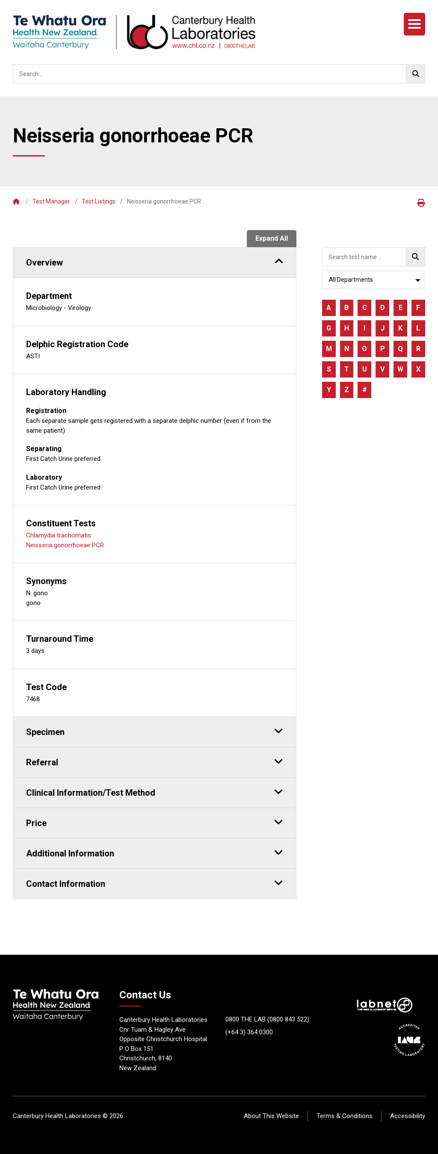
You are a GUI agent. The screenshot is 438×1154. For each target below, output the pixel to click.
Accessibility (407, 1116)
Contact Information (154, 882)
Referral (154, 761)
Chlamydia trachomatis (58, 535)
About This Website (271, 1116)
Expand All (271, 238)
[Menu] (414, 24)
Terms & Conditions (345, 1116)
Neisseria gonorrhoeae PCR (65, 545)
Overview (154, 261)
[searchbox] (219, 73)
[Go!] (415, 73)
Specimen (154, 730)
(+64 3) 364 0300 (249, 1032)
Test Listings (98, 201)
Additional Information (154, 852)
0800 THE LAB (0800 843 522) (267, 1019)
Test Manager (51, 201)
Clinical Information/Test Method (154, 791)
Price (154, 821)
